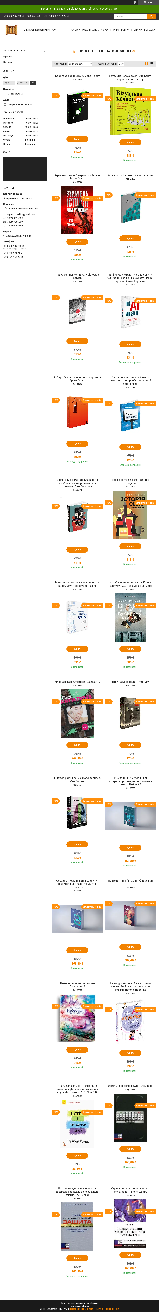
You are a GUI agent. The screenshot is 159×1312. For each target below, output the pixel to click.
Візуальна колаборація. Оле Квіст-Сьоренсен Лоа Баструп (130, 77)
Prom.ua (94, 1303)
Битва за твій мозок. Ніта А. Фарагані (130, 175)
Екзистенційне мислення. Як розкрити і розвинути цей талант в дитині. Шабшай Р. (130, 781)
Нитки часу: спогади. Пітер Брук (130, 681)
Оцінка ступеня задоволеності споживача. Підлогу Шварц (130, 1190)
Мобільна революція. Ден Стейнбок (130, 1085)
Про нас (114, 29)
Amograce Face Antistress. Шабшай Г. (77, 681)
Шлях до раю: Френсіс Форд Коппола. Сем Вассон (77, 779)
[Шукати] (151, 16)
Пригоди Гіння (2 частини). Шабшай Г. (130, 882)
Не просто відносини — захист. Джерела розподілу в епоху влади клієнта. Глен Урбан (77, 1192)
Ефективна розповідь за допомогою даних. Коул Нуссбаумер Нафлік (77, 584)
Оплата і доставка (144, 29)
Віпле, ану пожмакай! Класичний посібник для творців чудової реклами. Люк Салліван (77, 483)
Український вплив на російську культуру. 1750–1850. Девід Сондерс (130, 584)
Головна (75, 29)
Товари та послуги (93, 29)
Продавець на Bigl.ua (79, 1306)
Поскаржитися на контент (81, 1309)
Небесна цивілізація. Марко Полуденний (77, 985)
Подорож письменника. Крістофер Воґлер (77, 276)
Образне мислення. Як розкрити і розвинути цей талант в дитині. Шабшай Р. (77, 884)
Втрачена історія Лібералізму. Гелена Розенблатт (77, 177)
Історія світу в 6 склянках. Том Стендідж (130, 481)
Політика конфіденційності (107, 1309)
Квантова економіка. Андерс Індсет (77, 75)
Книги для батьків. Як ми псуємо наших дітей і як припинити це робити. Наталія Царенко (130, 986)
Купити (77, 139)
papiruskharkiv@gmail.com (20, 214)
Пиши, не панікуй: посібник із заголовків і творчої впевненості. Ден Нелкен (130, 380)
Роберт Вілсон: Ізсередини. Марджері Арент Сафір (77, 379)
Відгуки (7, 62)
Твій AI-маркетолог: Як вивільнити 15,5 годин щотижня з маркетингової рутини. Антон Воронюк (130, 278)
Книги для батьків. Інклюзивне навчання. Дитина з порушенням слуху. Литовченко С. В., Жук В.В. (77, 1089)
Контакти (126, 29)
